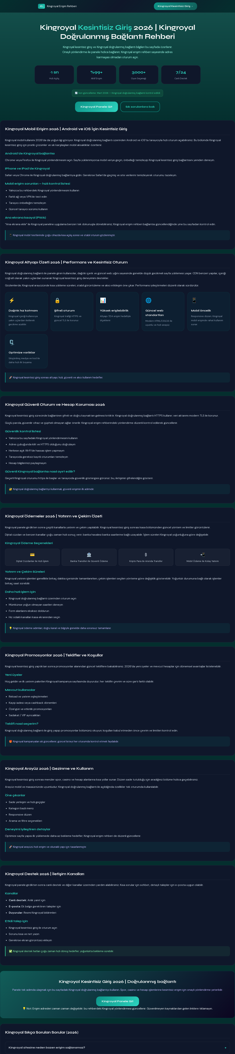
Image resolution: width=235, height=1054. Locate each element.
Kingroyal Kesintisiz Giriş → (175, 6)
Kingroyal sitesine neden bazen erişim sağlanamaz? (47, 1047)
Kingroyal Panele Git (96, 106)
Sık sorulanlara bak (140, 106)
